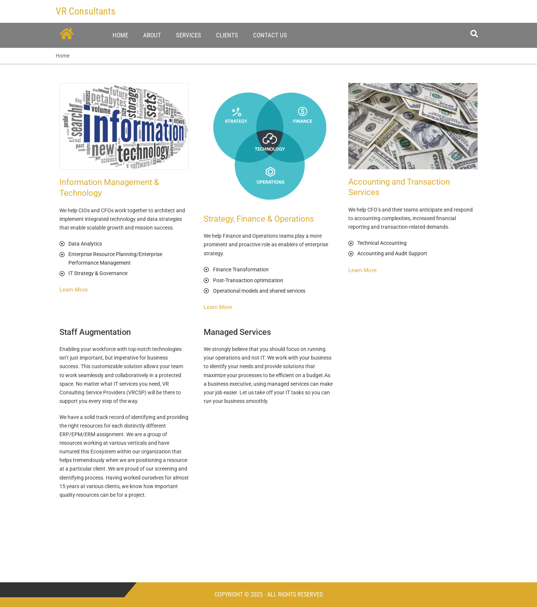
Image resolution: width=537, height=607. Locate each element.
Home (120, 35)
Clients (227, 35)
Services (188, 35)
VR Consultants (85, 11)
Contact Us (270, 35)
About (152, 35)
